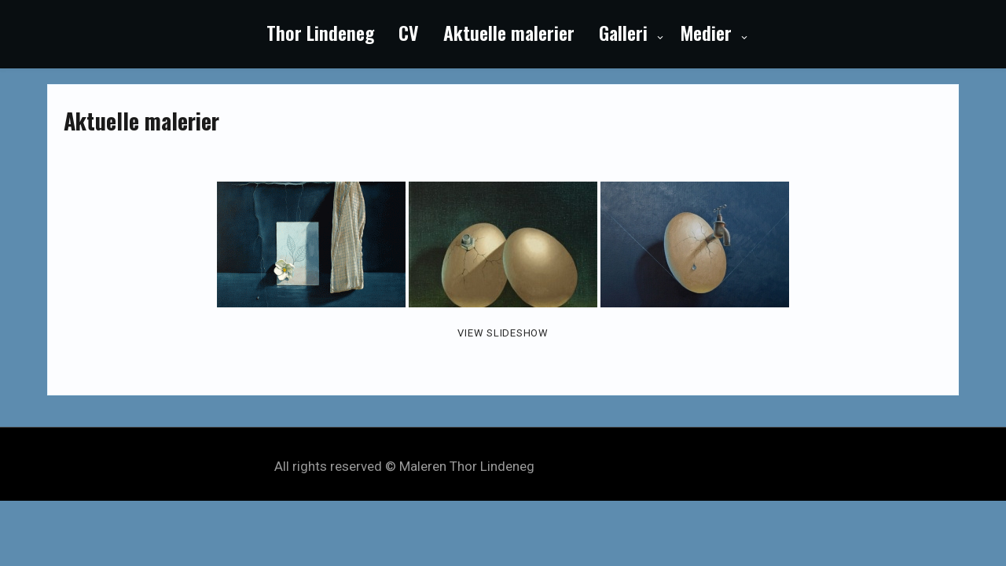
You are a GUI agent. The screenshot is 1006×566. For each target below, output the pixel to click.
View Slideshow (503, 333)
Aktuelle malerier (509, 32)
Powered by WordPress (503, 449)
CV (408, 32)
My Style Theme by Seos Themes (635, 466)
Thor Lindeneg (320, 32)
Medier (706, 32)
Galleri (623, 32)
